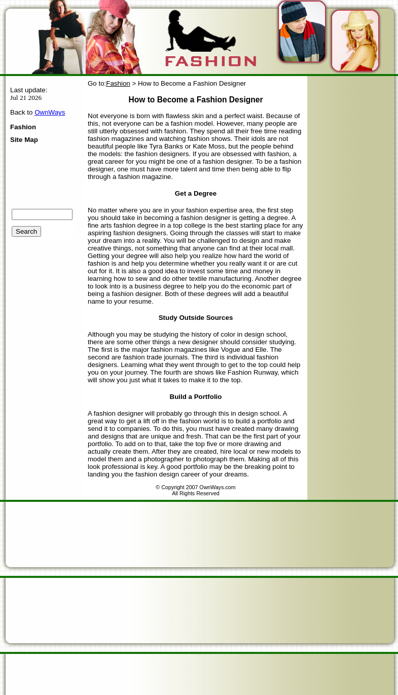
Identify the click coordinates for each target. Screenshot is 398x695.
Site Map (24, 139)
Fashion (23, 127)
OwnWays (49, 112)
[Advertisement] (95, 597)
